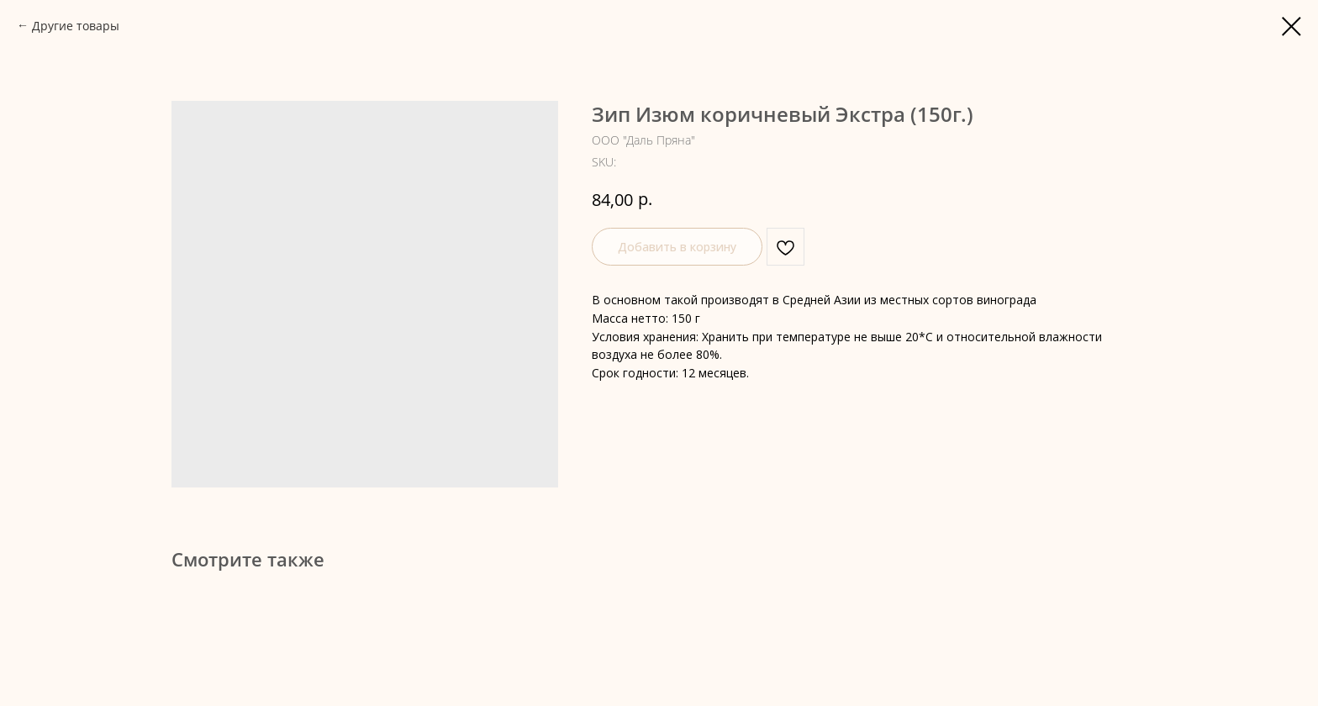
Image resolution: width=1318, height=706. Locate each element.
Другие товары (75, 26)
